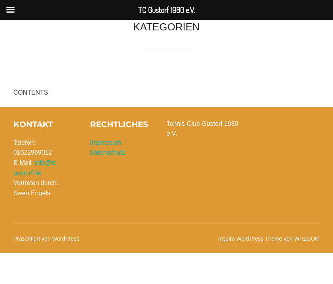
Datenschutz (107, 152)
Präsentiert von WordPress (46, 238)
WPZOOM (307, 238)
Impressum (105, 142)
